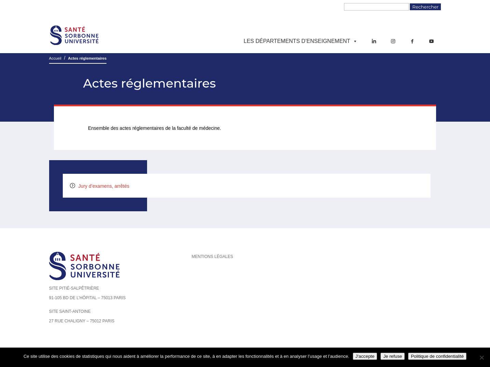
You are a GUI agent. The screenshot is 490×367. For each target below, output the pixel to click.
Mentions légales (212, 256)
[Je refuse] (481, 357)
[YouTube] (431, 41)
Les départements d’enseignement (301, 41)
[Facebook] (412, 41)
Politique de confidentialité (437, 356)
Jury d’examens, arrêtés (103, 186)
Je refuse (392, 356)
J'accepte (365, 356)
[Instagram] (393, 41)
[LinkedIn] (374, 41)
